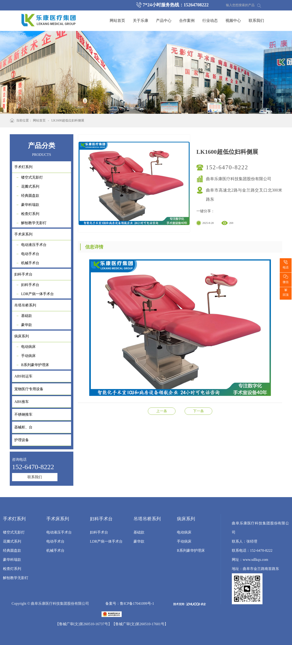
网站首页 (117, 20)
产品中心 (163, 20)
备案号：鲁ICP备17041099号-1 (129, 603)
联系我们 (256, 20)
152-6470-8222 (227, 167)
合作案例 (187, 20)
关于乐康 (140, 20)
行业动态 (210, 20)
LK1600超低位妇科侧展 (67, 120)
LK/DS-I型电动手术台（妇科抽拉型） (161, 411)
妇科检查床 (198, 411)
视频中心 (233, 20)
